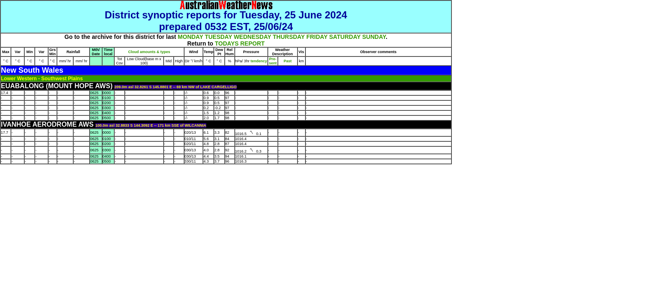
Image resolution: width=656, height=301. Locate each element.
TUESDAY (218, 36)
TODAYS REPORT (240, 43)
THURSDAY (289, 36)
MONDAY (190, 36)
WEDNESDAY (252, 36)
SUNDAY (374, 36)
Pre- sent (273, 61)
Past (288, 61)
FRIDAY (317, 36)
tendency (258, 61)
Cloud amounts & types (149, 52)
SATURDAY (345, 36)
